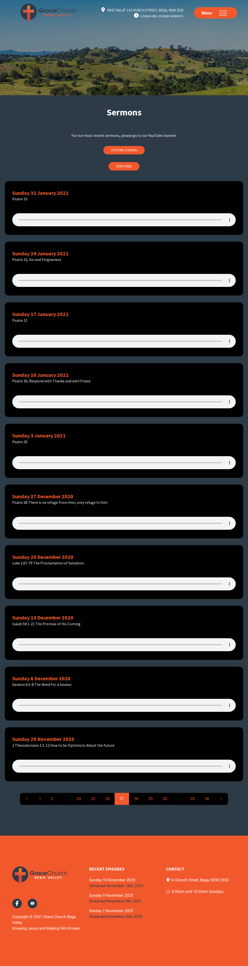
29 (150, 798)
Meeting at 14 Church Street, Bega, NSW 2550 (145, 10)
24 (79, 798)
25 (93, 798)
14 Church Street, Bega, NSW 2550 (197, 880)
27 (122, 798)
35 (192, 798)
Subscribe (124, 166)
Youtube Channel (124, 150)
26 (107, 798)
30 (165, 798)
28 (136, 798)
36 (207, 798)
